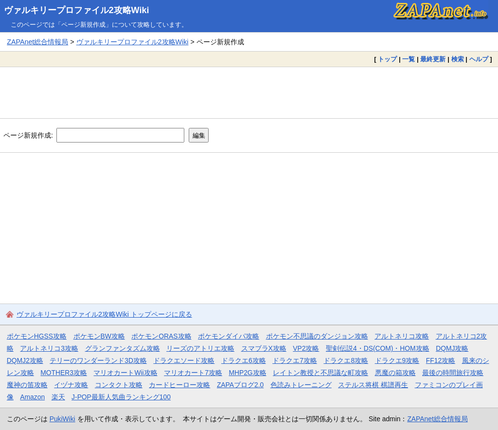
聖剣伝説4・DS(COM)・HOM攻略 (377, 348)
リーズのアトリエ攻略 (200, 348)
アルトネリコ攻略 (401, 336)
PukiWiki (62, 419)
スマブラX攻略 (263, 348)
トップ (387, 59)
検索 (457, 59)
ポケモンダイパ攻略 (228, 336)
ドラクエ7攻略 (294, 360)
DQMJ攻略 (452, 348)
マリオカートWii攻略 (125, 372)
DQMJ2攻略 (25, 360)
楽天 (58, 397)
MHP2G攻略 (247, 372)
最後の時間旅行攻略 (452, 372)
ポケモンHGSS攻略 (37, 336)
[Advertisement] (249, 92)
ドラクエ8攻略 (345, 360)
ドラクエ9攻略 (397, 360)
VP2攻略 (306, 348)
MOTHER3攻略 (63, 372)
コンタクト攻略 (118, 385)
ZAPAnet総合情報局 (37, 42)
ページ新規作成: (28, 135)
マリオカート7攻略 (193, 372)
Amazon (32, 397)
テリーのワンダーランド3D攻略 (98, 360)
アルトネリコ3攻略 (49, 348)
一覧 (408, 59)
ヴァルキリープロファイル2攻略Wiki (76, 10)
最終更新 (432, 59)
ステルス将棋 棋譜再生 (373, 385)
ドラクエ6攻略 (243, 360)
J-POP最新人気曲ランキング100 (121, 397)
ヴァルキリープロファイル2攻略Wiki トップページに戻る (104, 314)
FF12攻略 (440, 360)
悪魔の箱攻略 (395, 372)
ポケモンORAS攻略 (161, 336)
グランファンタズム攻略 (122, 348)
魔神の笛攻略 (27, 385)
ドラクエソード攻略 (183, 360)
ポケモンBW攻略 (99, 336)
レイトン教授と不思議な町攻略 (320, 372)
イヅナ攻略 (71, 385)
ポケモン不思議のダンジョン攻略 (317, 336)
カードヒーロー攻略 (179, 385)
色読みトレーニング (301, 385)
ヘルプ (478, 59)
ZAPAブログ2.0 (240, 385)
